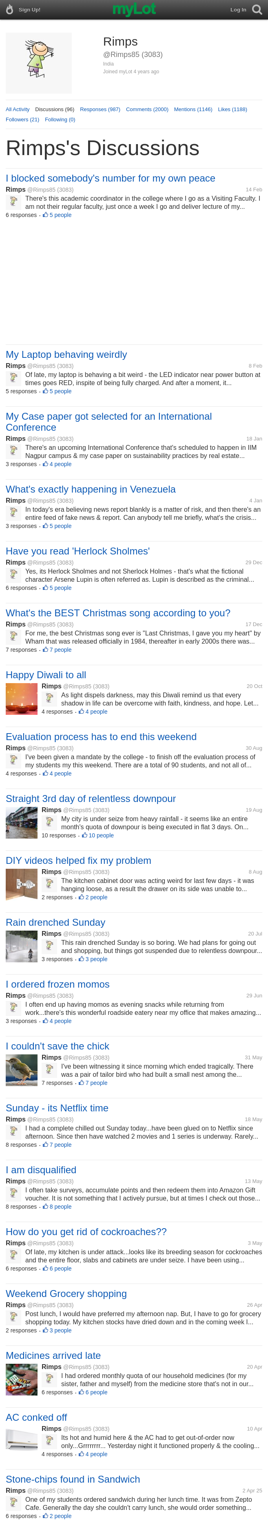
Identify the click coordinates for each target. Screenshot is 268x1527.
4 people (61, 464)
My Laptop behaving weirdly (66, 354)
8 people (61, 1206)
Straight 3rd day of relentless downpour (91, 798)
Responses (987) (100, 109)
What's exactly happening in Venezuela (91, 489)
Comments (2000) (147, 109)
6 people (61, 1268)
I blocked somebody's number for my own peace (110, 178)
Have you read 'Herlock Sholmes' (78, 551)
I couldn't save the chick (57, 1046)
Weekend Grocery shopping (66, 1293)
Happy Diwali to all (46, 674)
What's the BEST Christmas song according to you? (118, 612)
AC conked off (36, 1417)
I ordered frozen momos (58, 984)
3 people (97, 959)
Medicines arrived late (53, 1355)
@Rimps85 (41, 189)
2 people (97, 897)
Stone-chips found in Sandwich (73, 1479)
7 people (61, 649)
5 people (61, 215)
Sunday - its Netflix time (57, 1107)
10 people (101, 835)
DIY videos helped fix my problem (78, 860)
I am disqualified (41, 1169)
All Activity (18, 109)
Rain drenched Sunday (55, 922)
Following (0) (60, 119)
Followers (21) (22, 119)
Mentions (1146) (193, 109)
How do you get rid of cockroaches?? (86, 1231)
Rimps (16, 189)
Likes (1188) (233, 109)
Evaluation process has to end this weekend (101, 736)
